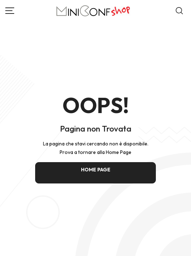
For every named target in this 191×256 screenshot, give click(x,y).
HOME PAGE (95, 169)
